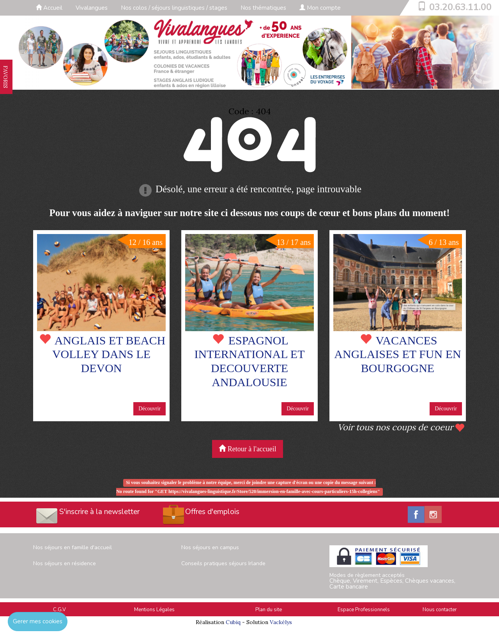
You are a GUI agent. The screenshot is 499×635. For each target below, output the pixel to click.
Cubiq (233, 622)
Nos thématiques (263, 8)
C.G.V (59, 609)
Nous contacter (440, 609)
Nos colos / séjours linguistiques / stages (174, 8)
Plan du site (268, 609)
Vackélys (281, 622)
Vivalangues (92, 8)
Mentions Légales (154, 609)
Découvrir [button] (149, 409)
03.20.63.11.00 (460, 7)
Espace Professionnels (364, 609)
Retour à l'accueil (247, 449)
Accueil (49, 8)
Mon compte (320, 8)
